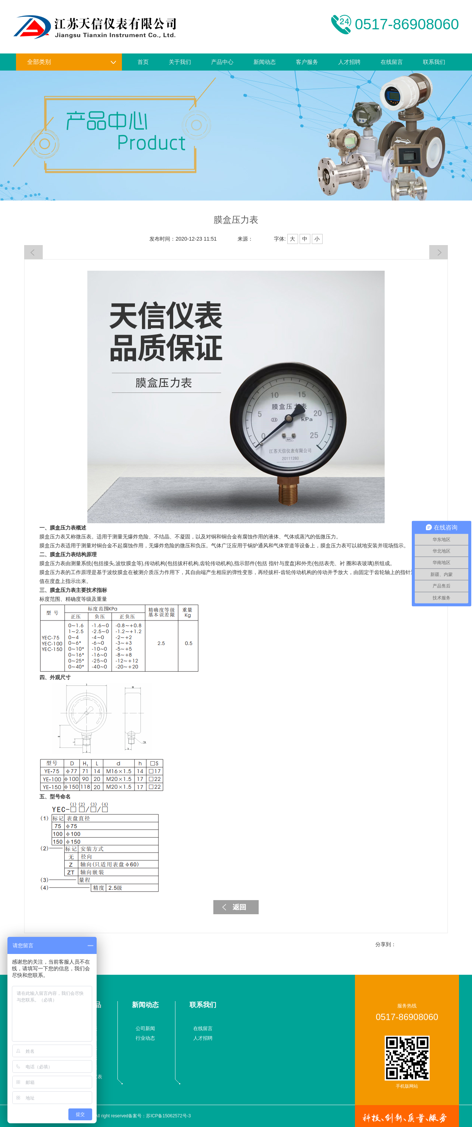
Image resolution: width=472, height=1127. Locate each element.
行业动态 (145, 1038)
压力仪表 (87, 1038)
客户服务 (307, 62)
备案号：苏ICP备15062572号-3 (159, 1115)
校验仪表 (87, 1067)
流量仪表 (87, 1028)
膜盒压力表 (63, 528)
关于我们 (180, 62)
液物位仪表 (90, 1076)
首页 (143, 62)
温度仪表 (87, 1048)
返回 (236, 907)
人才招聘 (349, 62)
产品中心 (222, 62)
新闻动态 (264, 62)
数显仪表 (87, 1057)
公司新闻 (145, 1028)
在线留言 (392, 62)
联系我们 (434, 62)
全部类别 (71, 62)
